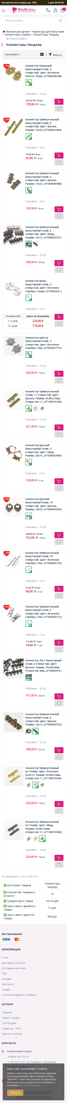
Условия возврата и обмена (19, 994)
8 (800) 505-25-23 (18, 1056)
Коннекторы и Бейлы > (19, 34)
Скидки (6, 989)
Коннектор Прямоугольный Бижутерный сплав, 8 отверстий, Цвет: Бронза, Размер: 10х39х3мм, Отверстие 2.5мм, (43, 125)
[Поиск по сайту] (29, 20)
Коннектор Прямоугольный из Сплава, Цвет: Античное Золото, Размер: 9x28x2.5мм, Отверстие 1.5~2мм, (43, 773)
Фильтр (55, 54)
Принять (15, 1092)
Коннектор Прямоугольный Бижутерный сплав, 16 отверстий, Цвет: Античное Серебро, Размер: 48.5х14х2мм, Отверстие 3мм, (43, 558)
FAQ (4, 973)
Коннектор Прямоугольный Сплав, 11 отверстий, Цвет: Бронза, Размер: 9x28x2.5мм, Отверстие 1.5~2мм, (43, 397)
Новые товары (11, 1017)
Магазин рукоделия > (17, 31)
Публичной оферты (29, 1085)
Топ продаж (9, 1023)
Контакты (8, 984)
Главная (7, 1012)
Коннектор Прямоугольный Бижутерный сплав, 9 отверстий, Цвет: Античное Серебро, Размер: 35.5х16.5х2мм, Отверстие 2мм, (43, 612)
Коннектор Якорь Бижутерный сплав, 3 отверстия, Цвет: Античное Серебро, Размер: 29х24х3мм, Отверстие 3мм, (43, 286)
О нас (5, 957)
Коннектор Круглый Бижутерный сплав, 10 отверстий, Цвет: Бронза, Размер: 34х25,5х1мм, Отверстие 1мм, (43, 504)
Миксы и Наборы (12, 1033)
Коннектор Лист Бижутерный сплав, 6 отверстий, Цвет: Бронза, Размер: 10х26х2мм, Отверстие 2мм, (43, 665)
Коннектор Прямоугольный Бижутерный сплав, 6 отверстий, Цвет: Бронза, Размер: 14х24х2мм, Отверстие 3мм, (43, 178)
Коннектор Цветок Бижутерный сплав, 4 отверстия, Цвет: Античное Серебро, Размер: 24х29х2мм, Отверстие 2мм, (43, 343)
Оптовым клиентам (13, 968)
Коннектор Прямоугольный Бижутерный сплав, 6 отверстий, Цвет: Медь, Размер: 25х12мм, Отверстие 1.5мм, (43, 232)
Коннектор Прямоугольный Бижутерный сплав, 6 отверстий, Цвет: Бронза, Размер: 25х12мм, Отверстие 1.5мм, (43, 719)
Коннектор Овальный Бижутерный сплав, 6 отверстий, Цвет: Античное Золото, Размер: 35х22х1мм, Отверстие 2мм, (43, 71)
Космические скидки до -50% (19, 2)
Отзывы (6, 979)
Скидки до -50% (11, 1028)
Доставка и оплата (13, 963)
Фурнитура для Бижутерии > (33, 33)
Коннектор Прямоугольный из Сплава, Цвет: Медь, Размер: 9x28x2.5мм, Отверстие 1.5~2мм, (43, 827)
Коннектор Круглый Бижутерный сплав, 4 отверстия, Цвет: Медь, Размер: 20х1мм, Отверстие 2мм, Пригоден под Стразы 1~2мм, (43, 450)
